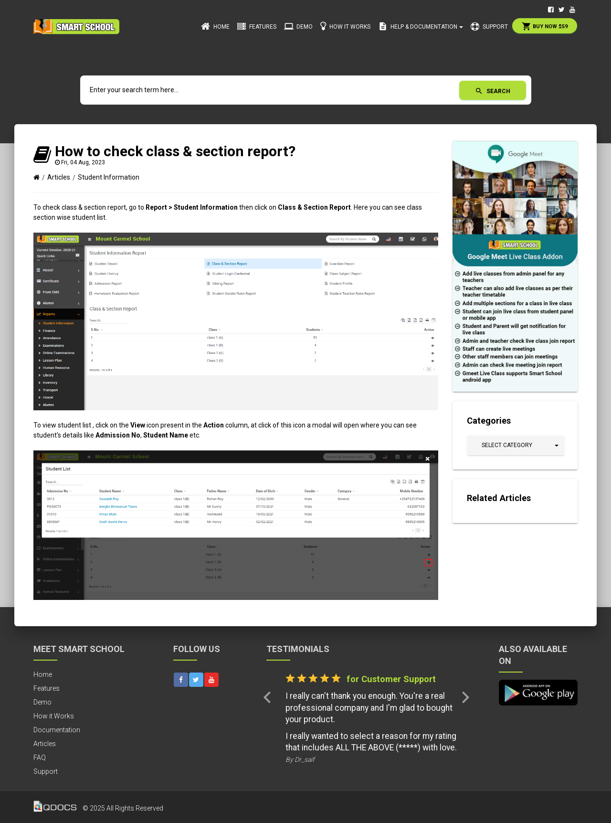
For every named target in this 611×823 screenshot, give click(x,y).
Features (256, 26)
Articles (58, 177)
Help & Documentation (420, 26)
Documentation (56, 730)
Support (489, 26)
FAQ (39, 757)
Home (215, 26)
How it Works (345, 26)
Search (492, 91)
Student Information (108, 177)
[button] (515, 445)
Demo (298, 26)
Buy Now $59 (545, 26)
